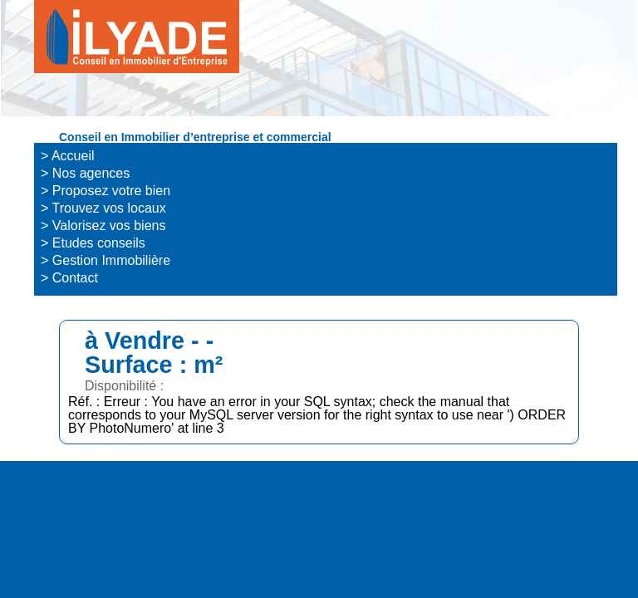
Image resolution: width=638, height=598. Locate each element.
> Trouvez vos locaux (103, 208)
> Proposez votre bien (105, 191)
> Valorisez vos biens (103, 225)
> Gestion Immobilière (105, 260)
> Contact (69, 278)
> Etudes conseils (93, 243)
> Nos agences (85, 173)
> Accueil (67, 156)
